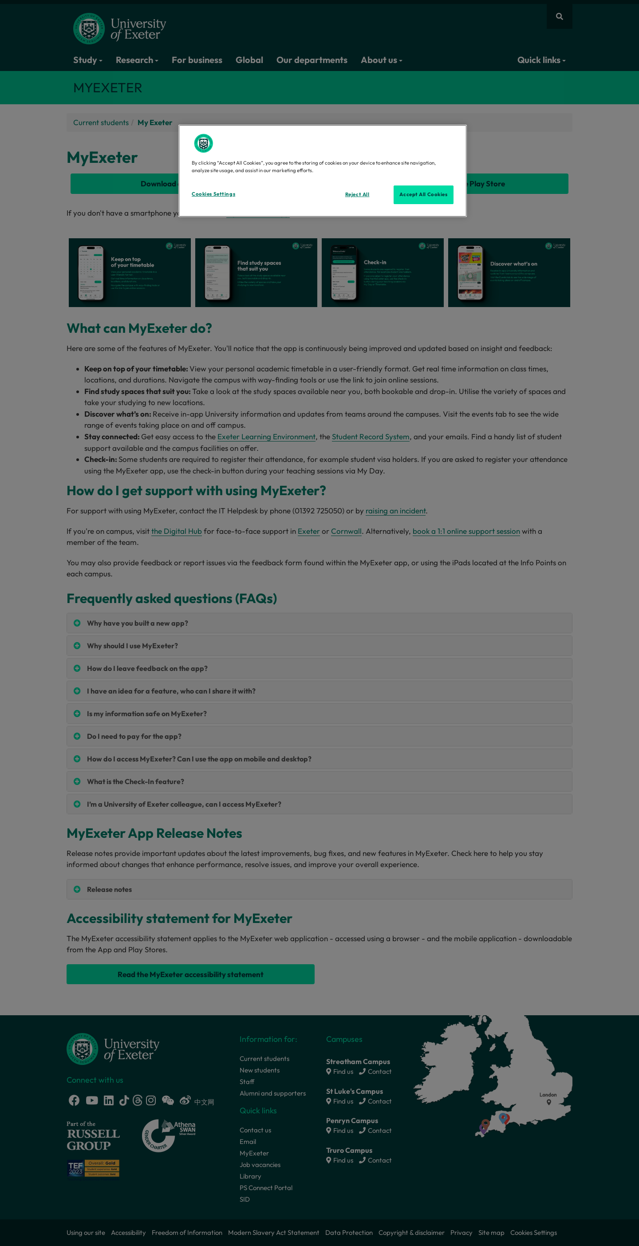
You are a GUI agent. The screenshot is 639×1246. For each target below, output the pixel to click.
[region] (322, 171)
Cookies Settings (213, 194)
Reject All (357, 194)
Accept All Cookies (423, 194)
